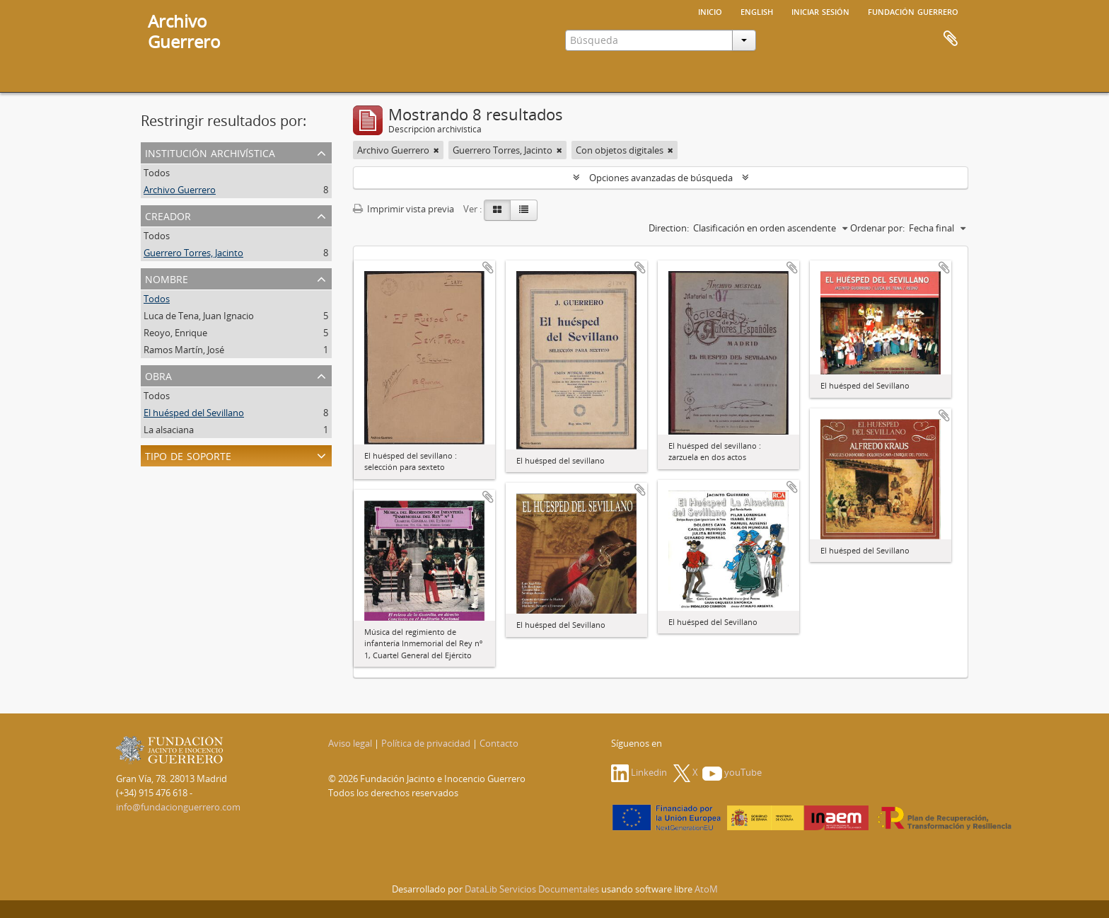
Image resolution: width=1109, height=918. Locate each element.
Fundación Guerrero (913, 10)
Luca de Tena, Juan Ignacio (199, 315)
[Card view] (497, 210)
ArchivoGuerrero (184, 31)
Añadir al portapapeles (488, 267)
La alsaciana (169, 429)
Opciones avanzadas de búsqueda (661, 177)
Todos (157, 172)
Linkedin (639, 772)
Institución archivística (210, 151)
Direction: (669, 228)
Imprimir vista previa (403, 208)
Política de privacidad (425, 743)
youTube (732, 772)
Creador (168, 214)
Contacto (499, 743)
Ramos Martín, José (184, 349)
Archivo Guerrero (180, 189)
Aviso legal (350, 743)
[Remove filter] (436, 150)
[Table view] (524, 210)
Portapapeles (950, 39)
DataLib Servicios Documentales (532, 889)
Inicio (710, 10)
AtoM (706, 889)
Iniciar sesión (820, 10)
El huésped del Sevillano (194, 412)
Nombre (166, 277)
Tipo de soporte (188, 454)
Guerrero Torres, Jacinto (193, 252)
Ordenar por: (877, 228)
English (757, 10)
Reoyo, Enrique (175, 332)
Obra (158, 374)
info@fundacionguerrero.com (178, 807)
